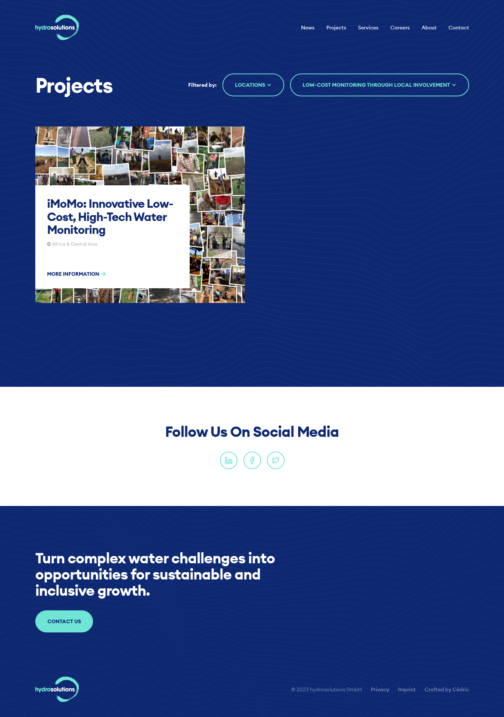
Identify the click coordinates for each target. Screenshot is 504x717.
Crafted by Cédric (447, 689)
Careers (400, 27)
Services (368, 27)
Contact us (64, 621)
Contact (458, 27)
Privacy (380, 689)
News (308, 27)
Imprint (407, 689)
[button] (253, 85)
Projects (336, 27)
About (429, 27)
